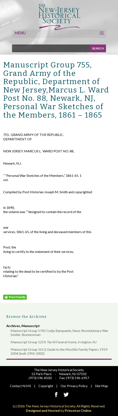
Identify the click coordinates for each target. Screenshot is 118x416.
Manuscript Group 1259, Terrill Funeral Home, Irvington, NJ (54, 342)
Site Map (101, 386)
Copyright (45, 386)
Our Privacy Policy (74, 386)
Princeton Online (78, 410)
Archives (13, 326)
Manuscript (31, 326)
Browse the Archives (26, 317)
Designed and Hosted (43, 410)
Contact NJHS (20, 386)
